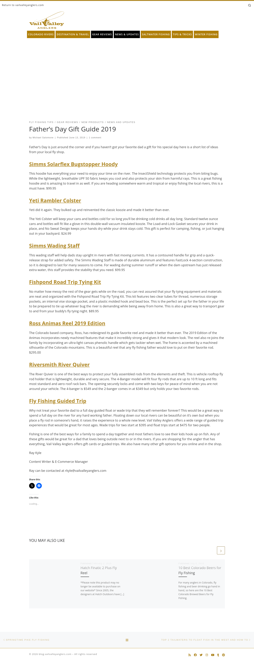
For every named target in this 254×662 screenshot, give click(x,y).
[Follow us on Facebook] (195, 655)
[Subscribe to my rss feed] (189, 655)
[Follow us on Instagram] (206, 655)
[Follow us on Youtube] (212, 655)
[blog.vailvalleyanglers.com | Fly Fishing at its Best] (46, 19)
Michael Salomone (43, 137)
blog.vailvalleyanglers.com (55, 654)
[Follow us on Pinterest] (223, 655)
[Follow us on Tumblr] (218, 655)
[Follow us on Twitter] (201, 655)
